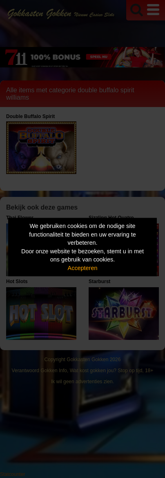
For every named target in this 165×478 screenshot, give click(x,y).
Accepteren (83, 268)
